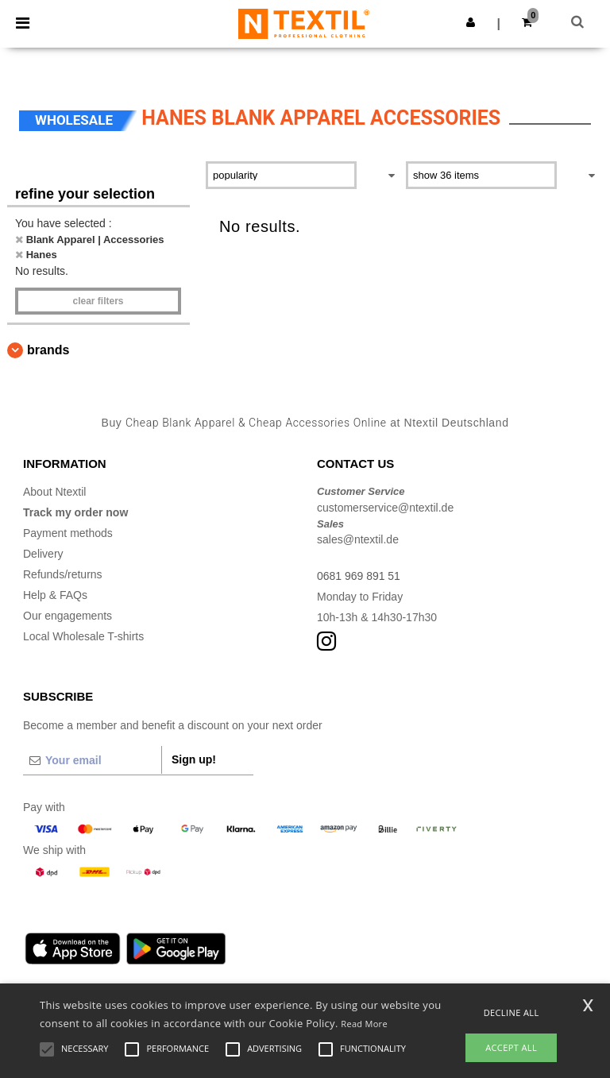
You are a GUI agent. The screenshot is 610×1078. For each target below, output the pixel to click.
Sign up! (194, 759)
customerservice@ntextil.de (385, 507)
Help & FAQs (55, 595)
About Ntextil (54, 491)
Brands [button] (48, 350)
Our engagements (67, 615)
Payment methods (68, 533)
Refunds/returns (62, 574)
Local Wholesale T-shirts (83, 636)
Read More (364, 1024)
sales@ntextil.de (358, 539)
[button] (470, 22)
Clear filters (97, 301)
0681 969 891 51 (358, 576)
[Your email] (92, 760)
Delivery (43, 553)
